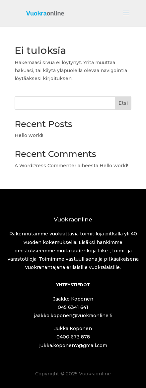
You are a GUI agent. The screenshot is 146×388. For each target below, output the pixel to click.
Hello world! (29, 135)
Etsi (123, 103)
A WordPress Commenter (45, 166)
